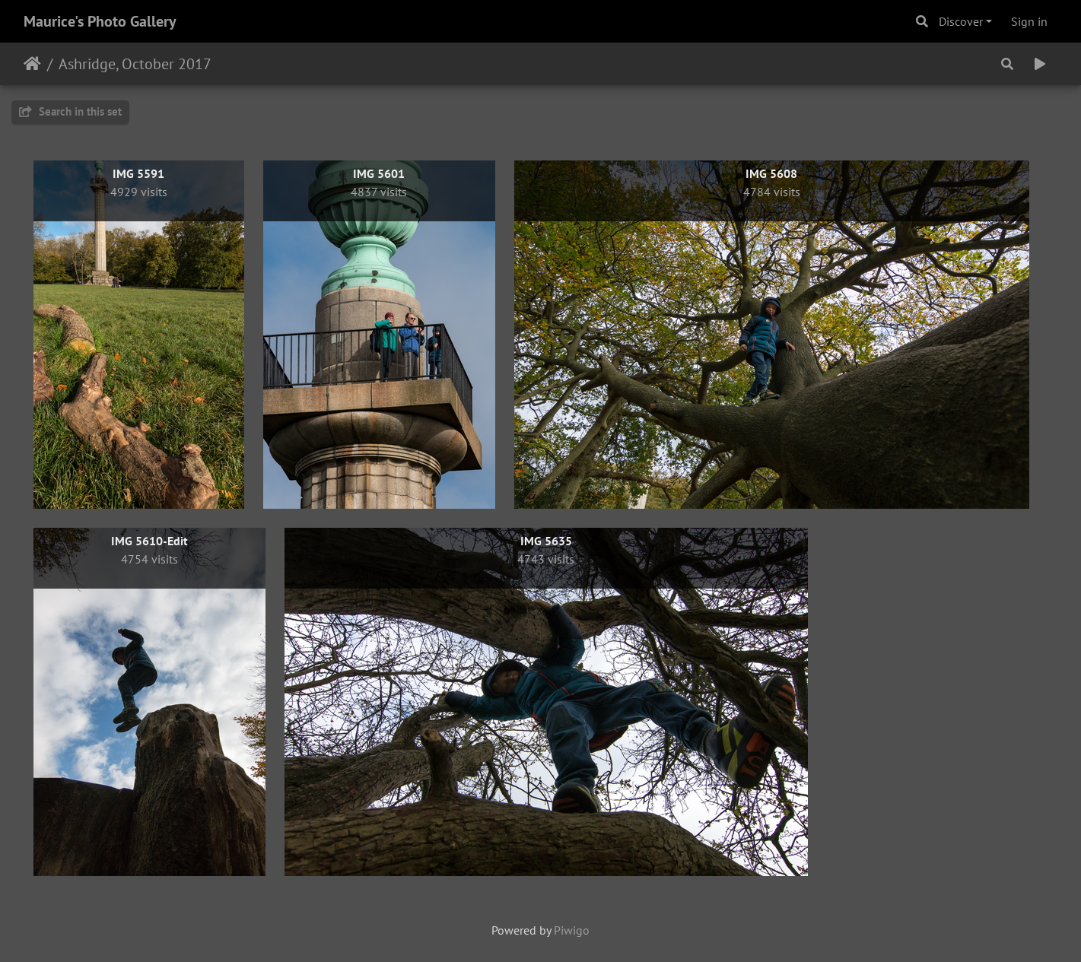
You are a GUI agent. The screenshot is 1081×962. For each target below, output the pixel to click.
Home (32, 63)
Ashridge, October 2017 (135, 64)
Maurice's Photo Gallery (100, 21)
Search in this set (70, 111)
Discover (961, 21)
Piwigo (572, 930)
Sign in (1029, 21)
